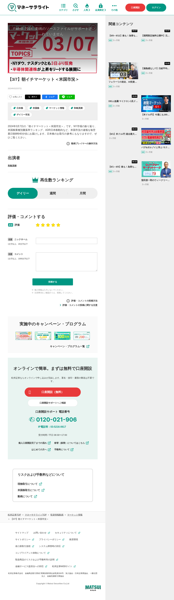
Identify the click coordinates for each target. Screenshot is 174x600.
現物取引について (30, 484)
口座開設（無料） (52, 392)
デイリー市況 (23, 114)
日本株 (20, 108)
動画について (27, 496)
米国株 (36, 108)
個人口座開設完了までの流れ (34, 443)
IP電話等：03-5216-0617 (52, 426)
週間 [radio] (53, 193)
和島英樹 (78, 108)
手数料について (64, 449)
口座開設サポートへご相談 (53, 403)
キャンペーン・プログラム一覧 (70, 346)
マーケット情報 (56, 108)
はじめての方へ (41, 449)
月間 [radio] (83, 193)
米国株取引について (31, 490)
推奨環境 (73, 539)
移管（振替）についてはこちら (71, 443)
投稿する (52, 282)
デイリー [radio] (23, 193)
